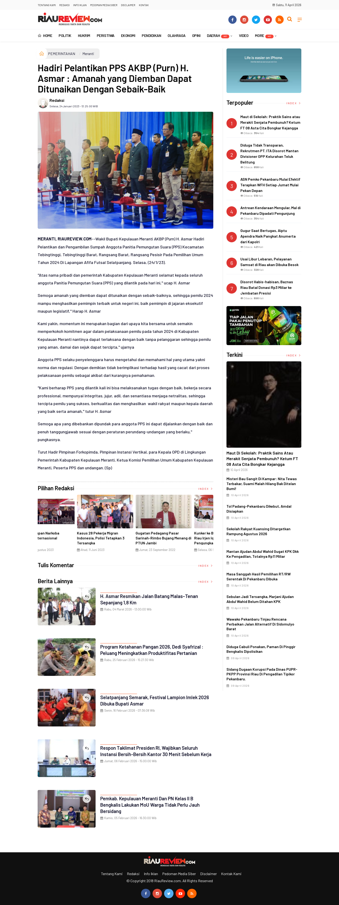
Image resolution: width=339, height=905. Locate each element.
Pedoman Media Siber (103, 5)
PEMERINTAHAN (61, 53)
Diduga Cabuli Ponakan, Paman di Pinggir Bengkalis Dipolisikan (260, 649)
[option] (67, 525)
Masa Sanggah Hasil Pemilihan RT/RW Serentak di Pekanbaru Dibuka (258, 576)
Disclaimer (128, 5)
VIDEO (244, 35)
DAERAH (218, 35)
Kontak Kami (231, 873)
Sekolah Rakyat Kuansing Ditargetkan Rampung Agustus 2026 (258, 531)
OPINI (196, 35)
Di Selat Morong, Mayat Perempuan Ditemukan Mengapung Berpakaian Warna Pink (123, 540)
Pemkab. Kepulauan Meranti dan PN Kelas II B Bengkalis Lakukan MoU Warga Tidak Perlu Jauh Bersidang (153, 804)
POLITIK (65, 35)
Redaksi (64, 5)
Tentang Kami (47, 5)
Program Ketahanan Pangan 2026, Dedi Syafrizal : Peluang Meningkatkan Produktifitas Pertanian (156, 649)
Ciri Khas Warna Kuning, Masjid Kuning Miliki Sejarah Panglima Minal (64, 538)
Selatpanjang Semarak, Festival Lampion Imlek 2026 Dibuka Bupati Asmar (153, 700)
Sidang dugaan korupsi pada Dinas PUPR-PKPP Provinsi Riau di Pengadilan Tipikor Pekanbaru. (261, 674)
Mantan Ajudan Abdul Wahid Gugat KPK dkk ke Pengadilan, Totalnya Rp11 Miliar (262, 553)
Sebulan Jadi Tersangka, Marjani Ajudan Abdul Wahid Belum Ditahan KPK (260, 599)
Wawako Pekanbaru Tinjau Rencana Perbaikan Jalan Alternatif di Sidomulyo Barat (260, 624)
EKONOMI (128, 35)
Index (205, 488)
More (264, 35)
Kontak (144, 5)
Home (45, 35)
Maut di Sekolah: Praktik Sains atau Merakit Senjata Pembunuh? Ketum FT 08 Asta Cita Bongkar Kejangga (262, 458)
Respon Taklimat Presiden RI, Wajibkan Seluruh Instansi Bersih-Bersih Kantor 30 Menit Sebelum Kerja (154, 754)
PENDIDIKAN (151, 35)
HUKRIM (84, 35)
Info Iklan (80, 5)
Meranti (88, 53)
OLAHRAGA (176, 35)
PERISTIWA (105, 35)
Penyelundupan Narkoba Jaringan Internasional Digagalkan (176, 538)
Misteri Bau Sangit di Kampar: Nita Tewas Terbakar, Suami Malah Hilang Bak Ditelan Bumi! (261, 483)
